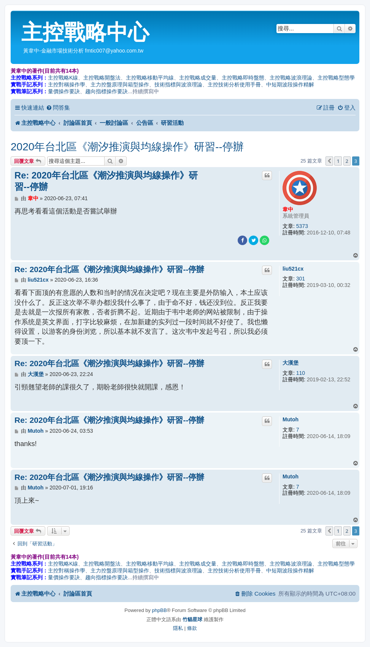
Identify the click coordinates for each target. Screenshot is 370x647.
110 (300, 373)
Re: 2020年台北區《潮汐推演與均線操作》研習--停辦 (106, 181)
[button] (329, 161)
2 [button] (347, 161)
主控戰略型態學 (336, 78)
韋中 (288, 209)
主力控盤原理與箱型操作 (120, 84)
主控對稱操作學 (66, 84)
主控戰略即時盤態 (243, 78)
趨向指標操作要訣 (106, 91)
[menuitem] (58, 107)
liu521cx (293, 269)
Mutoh (291, 419)
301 (300, 279)
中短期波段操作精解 (290, 84)
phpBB (159, 610)
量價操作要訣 (64, 91)
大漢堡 (291, 363)
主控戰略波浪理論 (291, 78)
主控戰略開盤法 (102, 78)
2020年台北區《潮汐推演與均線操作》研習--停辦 (127, 147)
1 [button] (338, 161)
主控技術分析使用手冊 (234, 84)
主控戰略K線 (63, 78)
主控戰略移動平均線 (150, 78)
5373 (302, 226)
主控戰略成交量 (197, 78)
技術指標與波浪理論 (178, 84)
